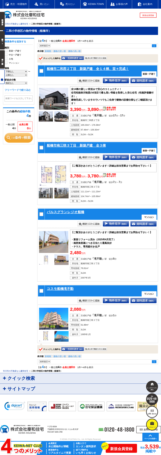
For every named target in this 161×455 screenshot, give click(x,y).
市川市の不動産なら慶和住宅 (15, 24)
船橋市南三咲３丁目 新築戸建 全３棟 (76, 145)
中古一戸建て (15, 55)
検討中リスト (2, 40)
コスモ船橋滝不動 (60, 289)
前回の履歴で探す (2, 21)
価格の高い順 (74, 51)
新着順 (48, 51)
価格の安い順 (59, 51)
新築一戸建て (15, 51)
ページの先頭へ (150, 439)
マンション (14, 63)
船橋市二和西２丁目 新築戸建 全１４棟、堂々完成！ (88, 69)
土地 (11, 59)
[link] (14, 407)
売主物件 (2, 76)
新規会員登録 (148, 15)
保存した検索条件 (2, 59)
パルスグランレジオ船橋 (65, 212)
